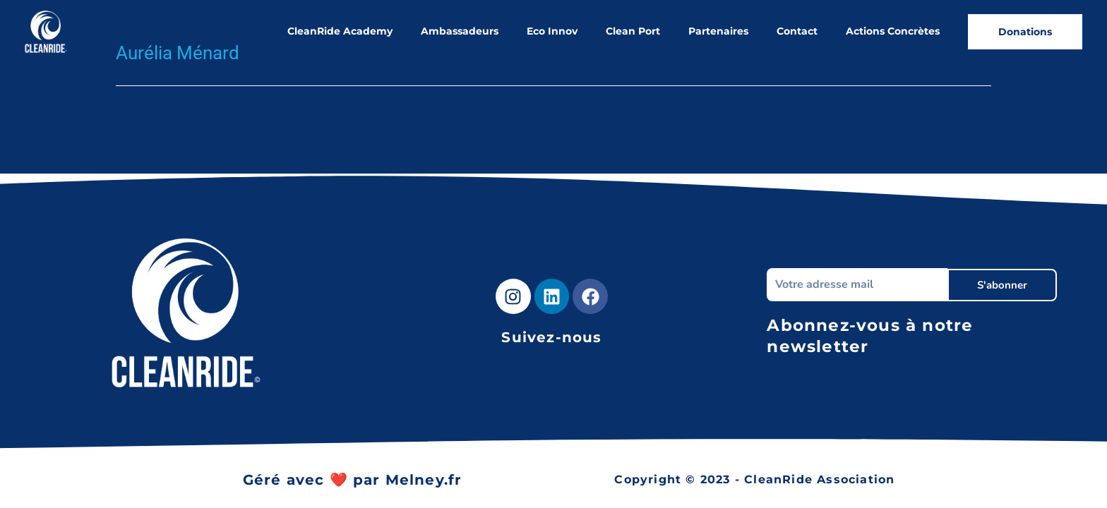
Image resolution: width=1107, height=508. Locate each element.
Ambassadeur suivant (880, 116)
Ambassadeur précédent (197, 116)
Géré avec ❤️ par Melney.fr (352, 479)
